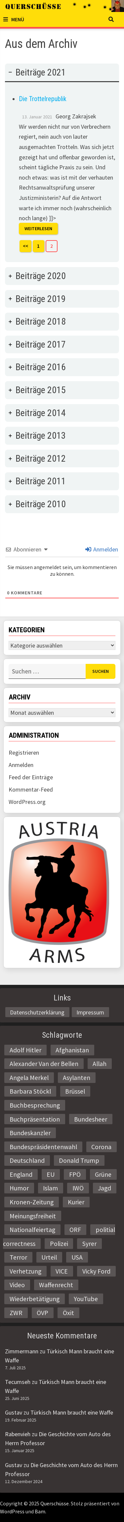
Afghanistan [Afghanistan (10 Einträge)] (72, 1050)
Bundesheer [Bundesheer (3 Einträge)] (90, 1119)
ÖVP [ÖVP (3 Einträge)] (42, 1313)
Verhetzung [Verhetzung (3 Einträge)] (25, 1271)
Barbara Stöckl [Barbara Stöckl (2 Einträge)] (30, 1091)
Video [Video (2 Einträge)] (17, 1285)
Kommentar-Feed (31, 789)
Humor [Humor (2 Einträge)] (19, 1188)
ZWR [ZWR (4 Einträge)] (16, 1313)
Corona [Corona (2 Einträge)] (101, 1147)
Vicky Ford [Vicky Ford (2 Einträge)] (96, 1271)
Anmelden (101, 549)
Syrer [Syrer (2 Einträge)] (89, 1244)
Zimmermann (21, 1351)
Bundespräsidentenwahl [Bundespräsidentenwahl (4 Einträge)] (43, 1147)
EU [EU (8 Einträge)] (51, 1174)
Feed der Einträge (31, 777)
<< (25, 246)
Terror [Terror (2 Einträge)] (18, 1257)
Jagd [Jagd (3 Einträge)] (104, 1188)
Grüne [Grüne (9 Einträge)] (103, 1174)
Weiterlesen (38, 229)
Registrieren (24, 752)
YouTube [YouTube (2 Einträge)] (86, 1299)
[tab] (62, 163)
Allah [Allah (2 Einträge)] (99, 1064)
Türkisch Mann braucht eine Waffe (71, 1412)
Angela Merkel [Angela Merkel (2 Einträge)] (29, 1078)
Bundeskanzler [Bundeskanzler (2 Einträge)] (30, 1133)
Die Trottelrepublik (42, 99)
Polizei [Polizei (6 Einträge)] (59, 1244)
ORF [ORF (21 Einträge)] (75, 1230)
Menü (13, 19)
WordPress (12, 1511)
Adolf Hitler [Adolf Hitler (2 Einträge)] (25, 1050)
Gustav (13, 1412)
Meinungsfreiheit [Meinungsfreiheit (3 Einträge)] (33, 1216)
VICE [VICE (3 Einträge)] (62, 1271)
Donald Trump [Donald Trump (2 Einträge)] (79, 1160)
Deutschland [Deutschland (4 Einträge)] (27, 1160)
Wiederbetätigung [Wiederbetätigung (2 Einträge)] (35, 1299)
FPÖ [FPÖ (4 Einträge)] (75, 1174)
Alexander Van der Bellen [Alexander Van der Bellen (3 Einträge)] (44, 1064)
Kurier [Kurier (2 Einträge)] (76, 1202)
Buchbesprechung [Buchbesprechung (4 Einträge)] (35, 1105)
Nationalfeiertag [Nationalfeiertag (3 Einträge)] (32, 1230)
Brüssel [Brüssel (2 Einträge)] (75, 1091)
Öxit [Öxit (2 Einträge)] (68, 1313)
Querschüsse (54, 1503)
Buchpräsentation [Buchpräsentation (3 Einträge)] (35, 1119)
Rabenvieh (17, 1434)
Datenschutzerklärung (37, 1012)
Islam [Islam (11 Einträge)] (50, 1188)
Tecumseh (17, 1382)
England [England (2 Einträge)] (21, 1174)
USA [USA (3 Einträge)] (77, 1257)
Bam (40, 1511)
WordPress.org (27, 802)
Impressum (90, 1012)
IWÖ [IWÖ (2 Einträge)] (78, 1188)
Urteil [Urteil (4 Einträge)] (49, 1257)
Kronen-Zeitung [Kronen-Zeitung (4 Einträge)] (32, 1202)
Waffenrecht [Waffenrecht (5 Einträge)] (56, 1285)
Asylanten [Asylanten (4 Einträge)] (76, 1078)
